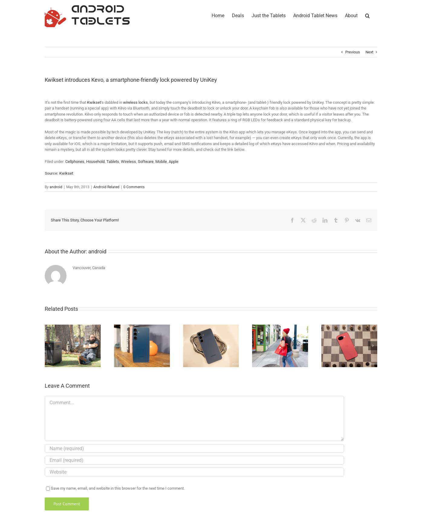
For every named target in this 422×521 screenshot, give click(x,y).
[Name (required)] (194, 448)
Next (369, 52)
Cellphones (74, 161)
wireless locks (135, 102)
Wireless (128, 161)
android (56, 187)
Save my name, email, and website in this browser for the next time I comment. (118, 488)
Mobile (161, 161)
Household (95, 161)
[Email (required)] (194, 460)
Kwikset (94, 102)
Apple (173, 161)
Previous (352, 52)
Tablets (112, 161)
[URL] (194, 472)
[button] (367, 15)
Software (146, 161)
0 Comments (133, 187)
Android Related (106, 187)
